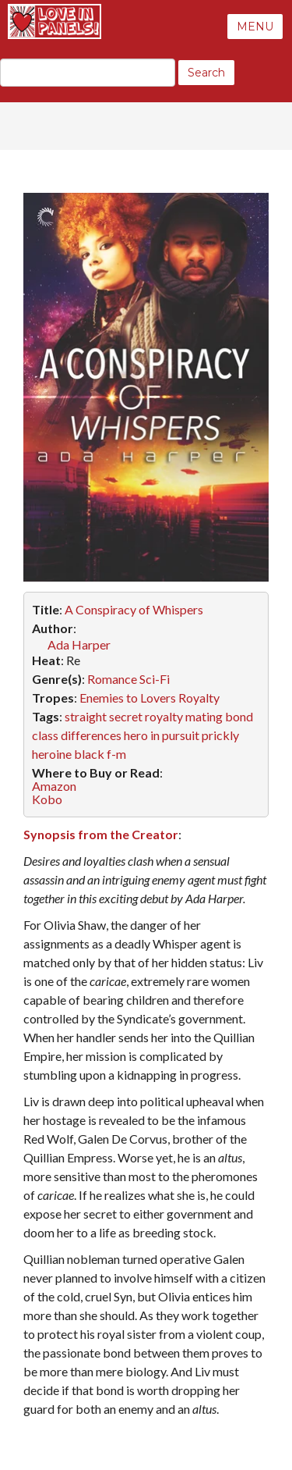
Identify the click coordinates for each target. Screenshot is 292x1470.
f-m (116, 753)
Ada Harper (79, 644)
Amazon (54, 785)
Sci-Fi (154, 678)
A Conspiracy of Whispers (134, 609)
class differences (76, 735)
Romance (112, 678)
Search (206, 73)
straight (86, 716)
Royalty (199, 697)
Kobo (47, 799)
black (89, 753)
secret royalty (146, 716)
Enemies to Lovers (127, 697)
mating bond (219, 716)
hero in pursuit (161, 735)
